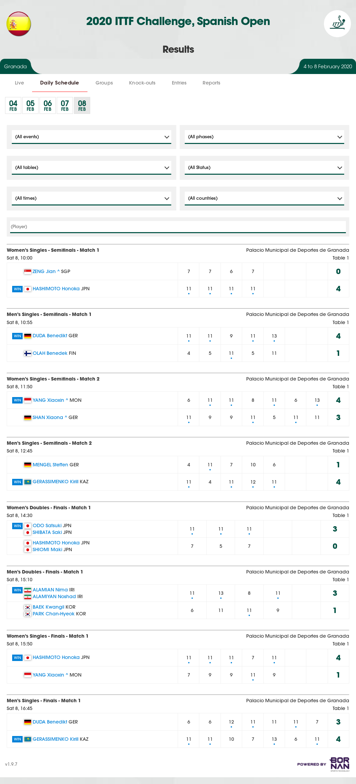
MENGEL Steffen (50, 465)
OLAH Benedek (50, 353)
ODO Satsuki (47, 525)
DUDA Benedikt (50, 336)
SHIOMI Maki (47, 549)
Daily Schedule (59, 82)
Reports (211, 83)
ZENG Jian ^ (46, 271)
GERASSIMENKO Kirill (55, 482)
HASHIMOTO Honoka (56, 289)
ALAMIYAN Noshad (54, 596)
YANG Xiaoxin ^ (50, 400)
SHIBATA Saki (47, 532)
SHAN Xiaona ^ (50, 417)
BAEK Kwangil (48, 607)
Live (19, 83)
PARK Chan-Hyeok (54, 614)
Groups (104, 83)
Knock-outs (142, 83)
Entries (179, 83)
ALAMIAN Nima (50, 590)
